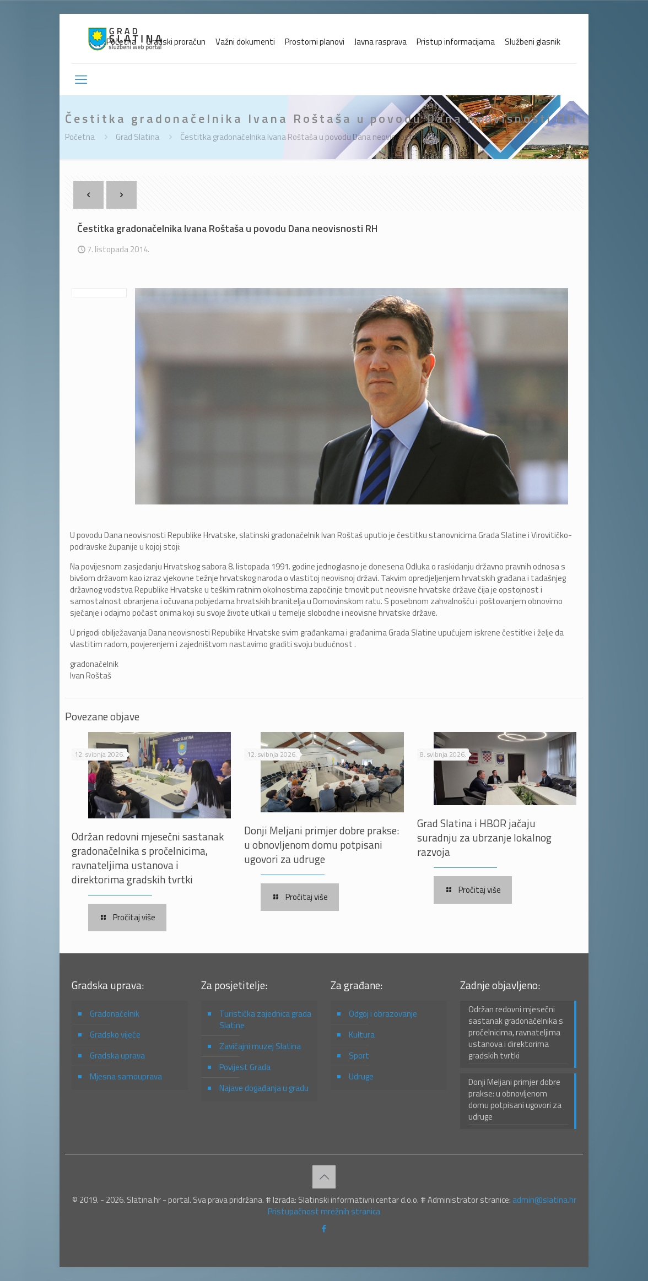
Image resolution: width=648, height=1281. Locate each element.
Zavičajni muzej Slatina (260, 1046)
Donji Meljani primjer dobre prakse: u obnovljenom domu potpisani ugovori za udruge (321, 844)
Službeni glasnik (532, 41)
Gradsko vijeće (115, 1034)
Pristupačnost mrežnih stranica (324, 1211)
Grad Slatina (137, 137)
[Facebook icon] (324, 1228)
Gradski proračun (176, 41)
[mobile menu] (81, 79)
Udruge (361, 1076)
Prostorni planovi (314, 41)
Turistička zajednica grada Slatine (265, 1019)
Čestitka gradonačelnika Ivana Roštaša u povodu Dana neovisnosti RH (303, 137)
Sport (359, 1055)
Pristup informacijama (456, 41)
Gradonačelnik (114, 1013)
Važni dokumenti (245, 41)
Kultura (362, 1034)
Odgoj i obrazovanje (383, 1013)
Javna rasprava (380, 41)
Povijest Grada (245, 1067)
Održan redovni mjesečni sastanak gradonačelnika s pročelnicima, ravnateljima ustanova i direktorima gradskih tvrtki (148, 857)
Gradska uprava (117, 1055)
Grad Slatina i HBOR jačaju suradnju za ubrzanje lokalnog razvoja (484, 837)
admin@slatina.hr (544, 1199)
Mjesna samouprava (126, 1076)
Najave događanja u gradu (264, 1088)
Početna (121, 41)
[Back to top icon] (324, 1176)
